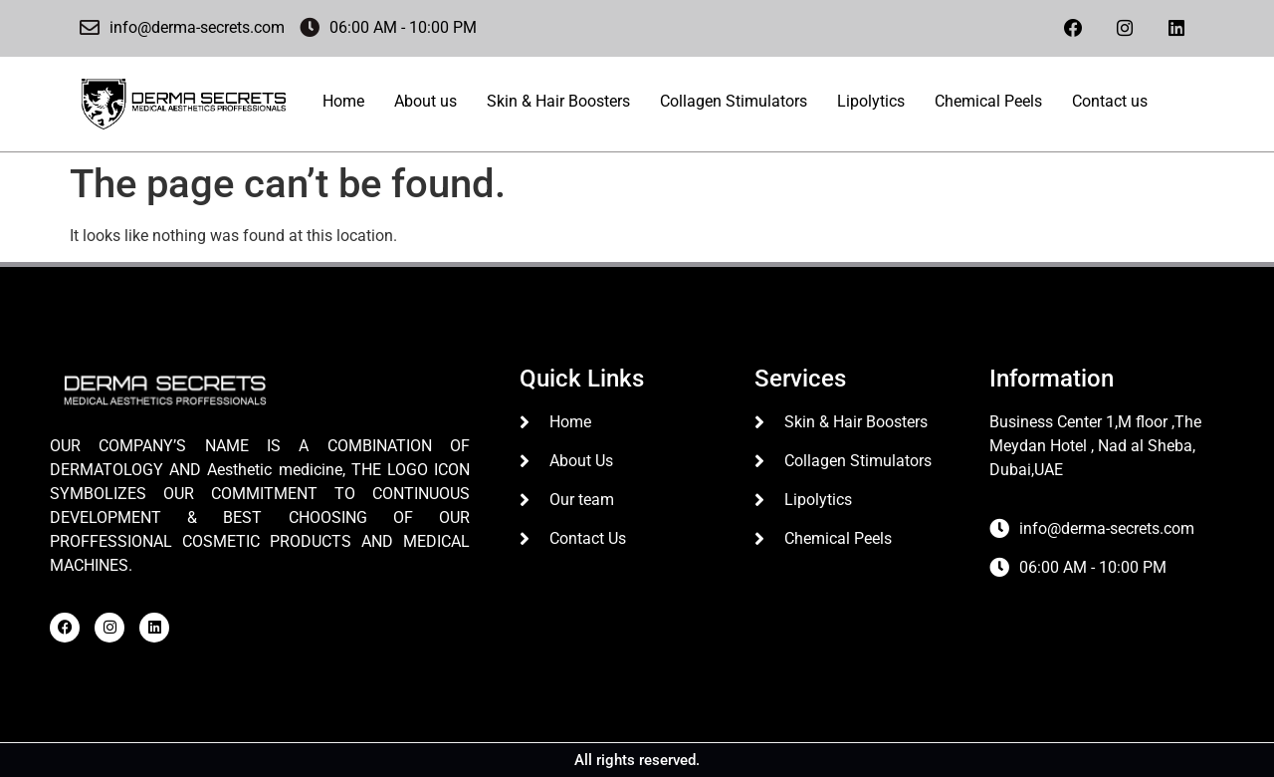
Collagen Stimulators (733, 100)
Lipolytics (871, 100)
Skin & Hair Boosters (558, 100)
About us (425, 100)
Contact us (1110, 100)
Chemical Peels (988, 100)
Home (343, 100)
